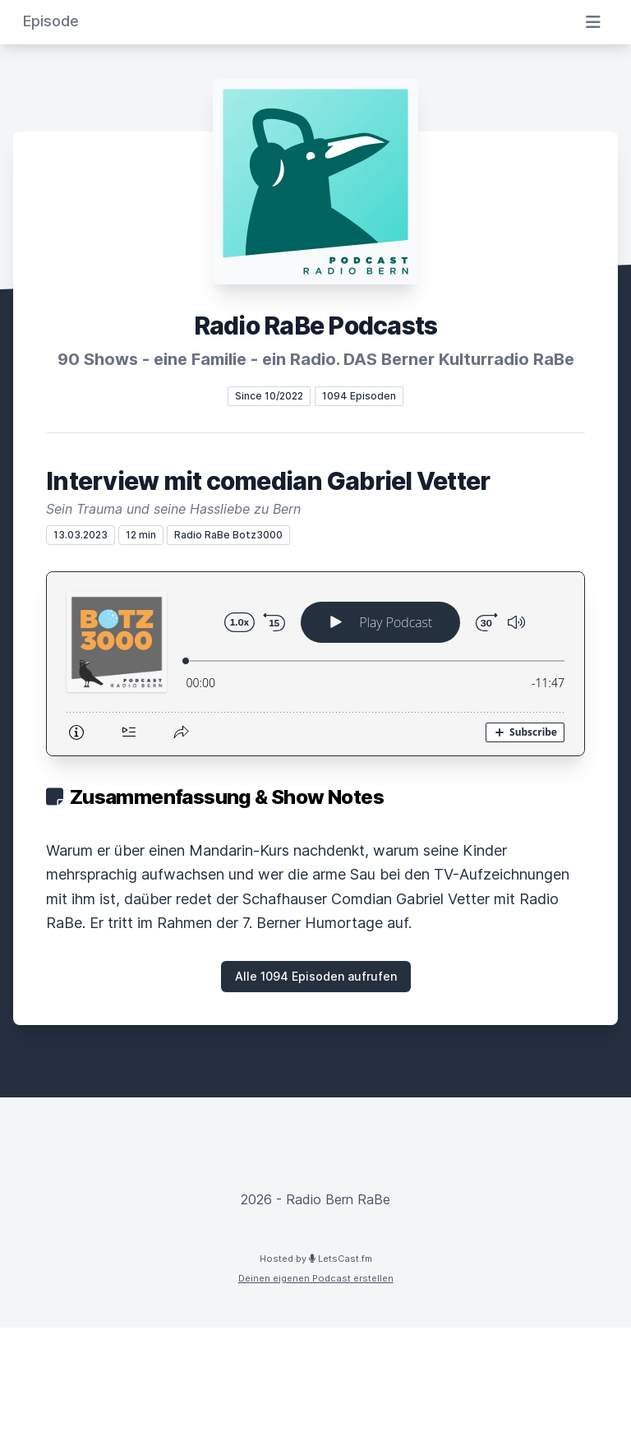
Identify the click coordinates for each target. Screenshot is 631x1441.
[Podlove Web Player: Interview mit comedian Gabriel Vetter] (315, 663)
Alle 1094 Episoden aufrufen (316, 976)
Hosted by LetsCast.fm (316, 1258)
